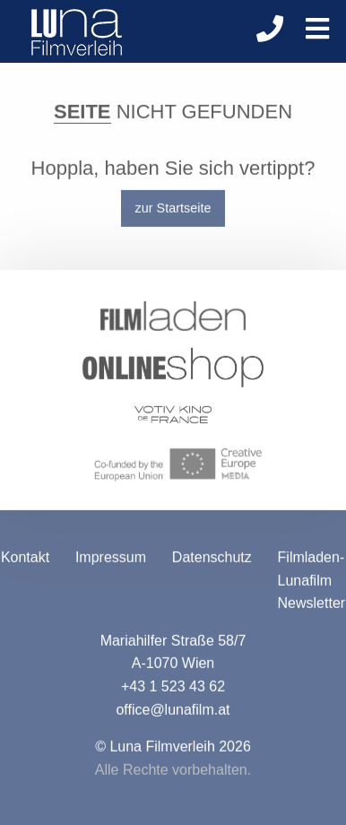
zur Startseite (173, 210)
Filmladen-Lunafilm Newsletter (312, 581)
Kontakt (25, 559)
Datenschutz (212, 559)
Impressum (110, 559)
